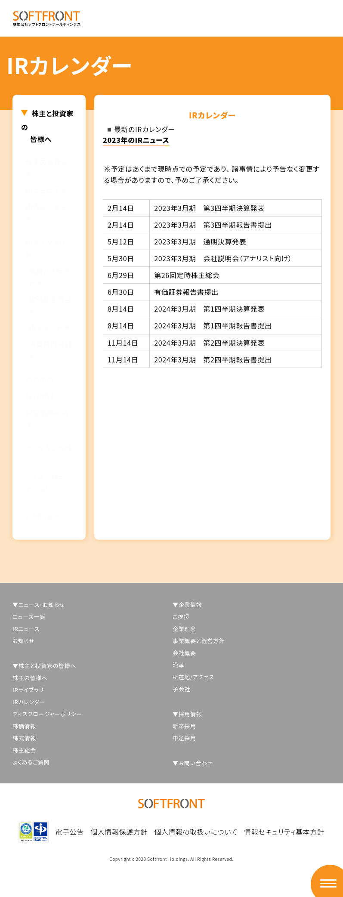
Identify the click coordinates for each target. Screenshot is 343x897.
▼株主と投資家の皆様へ (44, 666)
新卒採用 (184, 726)
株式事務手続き (46, 418)
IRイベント (50, 327)
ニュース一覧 (29, 616)
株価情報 (44, 379)
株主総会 (24, 750)
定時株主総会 (50, 305)
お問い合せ (47, 516)
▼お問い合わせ (193, 763)
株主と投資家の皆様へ (47, 126)
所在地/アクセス (193, 677)
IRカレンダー (46, 213)
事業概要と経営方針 (199, 641)
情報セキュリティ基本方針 (284, 831)
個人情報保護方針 (119, 831)
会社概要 (184, 653)
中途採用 (184, 738)
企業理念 (184, 629)
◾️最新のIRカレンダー (140, 130)
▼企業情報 (187, 604)
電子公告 (69, 831)
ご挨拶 (181, 616)
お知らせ (23, 641)
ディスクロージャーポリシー (48, 488)
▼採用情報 (187, 714)
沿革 (178, 665)
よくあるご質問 (48, 453)
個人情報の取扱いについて (196, 831)
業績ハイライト (49, 277)
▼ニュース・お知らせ (38, 604)
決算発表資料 (50, 350)
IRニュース (46, 191)
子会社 (181, 689)
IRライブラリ (45, 248)
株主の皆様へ (46, 168)
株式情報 (44, 396)
